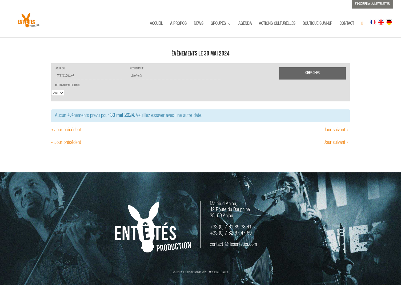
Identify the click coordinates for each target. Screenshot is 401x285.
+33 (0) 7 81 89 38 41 (231, 227)
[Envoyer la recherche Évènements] (312, 73)
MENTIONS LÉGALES (218, 272)
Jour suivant (336, 130)
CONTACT (346, 24)
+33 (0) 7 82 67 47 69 (231, 233)
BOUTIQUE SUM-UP (317, 24)
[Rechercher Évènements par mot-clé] (175, 76)
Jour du (60, 68)
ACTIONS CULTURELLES (277, 24)
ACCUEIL (156, 24)
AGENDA (245, 24)
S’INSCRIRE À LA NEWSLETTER (372, 4)
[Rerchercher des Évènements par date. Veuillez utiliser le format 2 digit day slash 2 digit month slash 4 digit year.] (88, 76)
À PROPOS (178, 24)
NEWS (198, 24)
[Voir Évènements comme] (57, 93)
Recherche (136, 68)
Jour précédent (66, 130)
